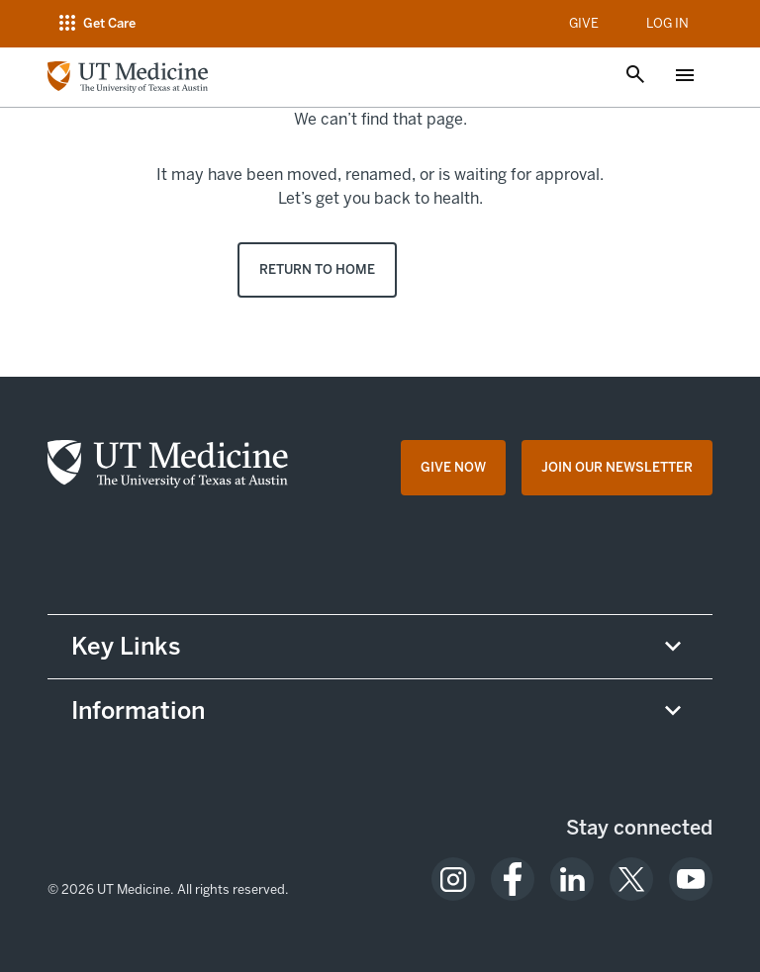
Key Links (126, 646)
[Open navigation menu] (95, 24)
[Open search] (635, 76)
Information (138, 710)
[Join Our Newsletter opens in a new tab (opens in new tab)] (617, 467)
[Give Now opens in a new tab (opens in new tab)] (453, 467)
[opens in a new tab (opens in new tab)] (453, 879)
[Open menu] (685, 77)
